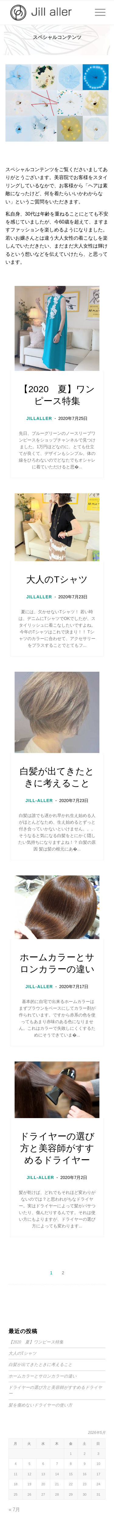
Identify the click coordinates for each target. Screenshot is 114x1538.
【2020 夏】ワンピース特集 (57, 395)
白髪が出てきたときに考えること (57, 777)
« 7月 (14, 1509)
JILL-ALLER (39, 800)
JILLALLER (39, 418)
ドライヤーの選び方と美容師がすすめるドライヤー (57, 1148)
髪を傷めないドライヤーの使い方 (40, 1405)
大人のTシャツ (57, 579)
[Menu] (97, 12)
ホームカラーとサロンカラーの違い (57, 963)
